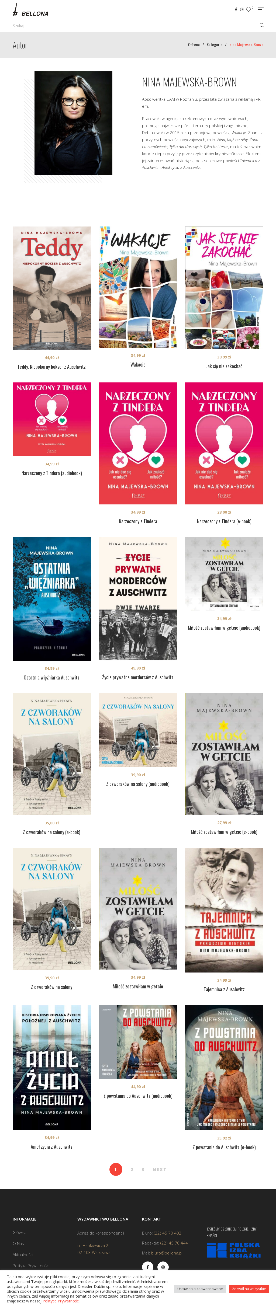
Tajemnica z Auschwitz (224, 989)
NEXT (160, 1169)
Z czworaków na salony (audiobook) (138, 783)
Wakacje (138, 364)
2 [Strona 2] (131, 1169)
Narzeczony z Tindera (138, 521)
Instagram (241, 9)
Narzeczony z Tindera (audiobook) (52, 472)
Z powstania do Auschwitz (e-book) (224, 1147)
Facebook (236, 9)
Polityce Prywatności (61, 1300)
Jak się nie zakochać (224, 366)
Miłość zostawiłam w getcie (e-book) (224, 831)
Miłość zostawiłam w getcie (138, 986)
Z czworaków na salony (51, 986)
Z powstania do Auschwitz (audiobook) (138, 1095)
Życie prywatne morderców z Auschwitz (138, 677)
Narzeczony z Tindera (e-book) (224, 521)
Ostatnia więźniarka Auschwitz (52, 677)
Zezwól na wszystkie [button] (249, 1288)
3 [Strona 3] (143, 1169)
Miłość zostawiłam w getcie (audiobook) (224, 627)
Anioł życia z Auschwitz (52, 1146)
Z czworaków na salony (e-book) (51, 831)
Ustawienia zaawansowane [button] (200, 1288)
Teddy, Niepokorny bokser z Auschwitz (52, 366)
